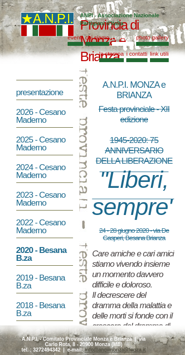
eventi (75, 37)
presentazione (45, 92)
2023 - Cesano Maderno (41, 199)
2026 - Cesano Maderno (41, 116)
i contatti (137, 54)
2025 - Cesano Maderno (41, 143)
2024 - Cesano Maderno (41, 171)
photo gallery (152, 37)
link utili (159, 54)
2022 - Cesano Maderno (41, 226)
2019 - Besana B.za (40, 281)
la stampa (111, 54)
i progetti (123, 37)
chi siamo (97, 37)
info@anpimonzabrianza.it (115, 350)
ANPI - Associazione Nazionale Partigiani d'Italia (119, 19)
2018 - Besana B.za (40, 309)
